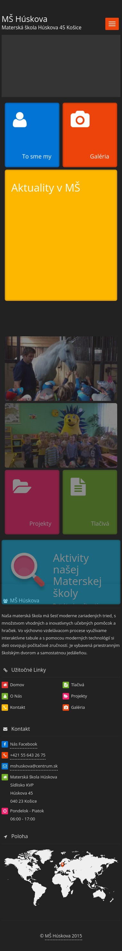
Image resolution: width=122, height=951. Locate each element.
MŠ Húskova (25, 18)
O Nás (12, 696)
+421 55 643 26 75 (27, 755)
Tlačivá (73, 685)
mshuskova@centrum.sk (33, 766)
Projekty (75, 696)
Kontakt (13, 707)
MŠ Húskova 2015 (63, 936)
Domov (13, 685)
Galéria (74, 707)
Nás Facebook (23, 744)
